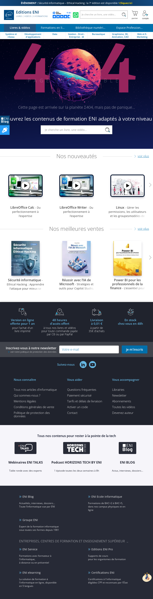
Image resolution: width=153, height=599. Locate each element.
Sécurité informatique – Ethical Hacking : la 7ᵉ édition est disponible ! (76, 3)
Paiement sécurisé (79, 395)
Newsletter (119, 395)
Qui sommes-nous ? (27, 395)
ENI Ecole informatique (106, 496)
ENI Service (30, 549)
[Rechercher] (123, 15)
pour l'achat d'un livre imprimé (22, 325)
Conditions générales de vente (34, 407)
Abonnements (121, 401)
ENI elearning (32, 572)
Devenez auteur (122, 413)
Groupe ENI (30, 520)
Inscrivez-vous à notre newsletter (31, 349)
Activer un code (77, 407)
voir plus (143, 156)
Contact (72, 413)
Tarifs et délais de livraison (84, 401)
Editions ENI (26, 15)
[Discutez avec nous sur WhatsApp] (75, 15)
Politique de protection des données (32, 414)
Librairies (118, 390)
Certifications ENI (102, 572)
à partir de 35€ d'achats (97, 325)
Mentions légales (25, 401)
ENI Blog (28, 496)
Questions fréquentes (81, 390)
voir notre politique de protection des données (33, 351)
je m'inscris (134, 349)
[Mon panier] (135, 15)
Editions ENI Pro (102, 549)
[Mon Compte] (145, 15)
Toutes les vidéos (123, 407)
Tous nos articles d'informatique (35, 390)
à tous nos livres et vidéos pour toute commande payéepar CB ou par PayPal (59, 327)
